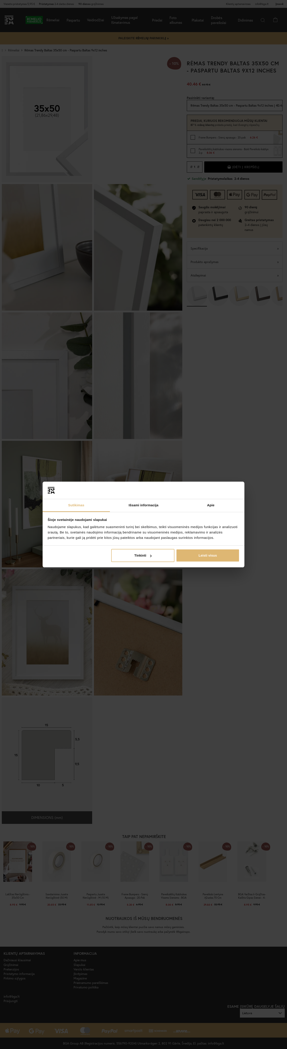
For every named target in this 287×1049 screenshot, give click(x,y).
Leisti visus (208, 555)
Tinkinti (143, 555)
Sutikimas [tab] (76, 505)
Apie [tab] (211, 505)
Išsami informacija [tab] (144, 505)
